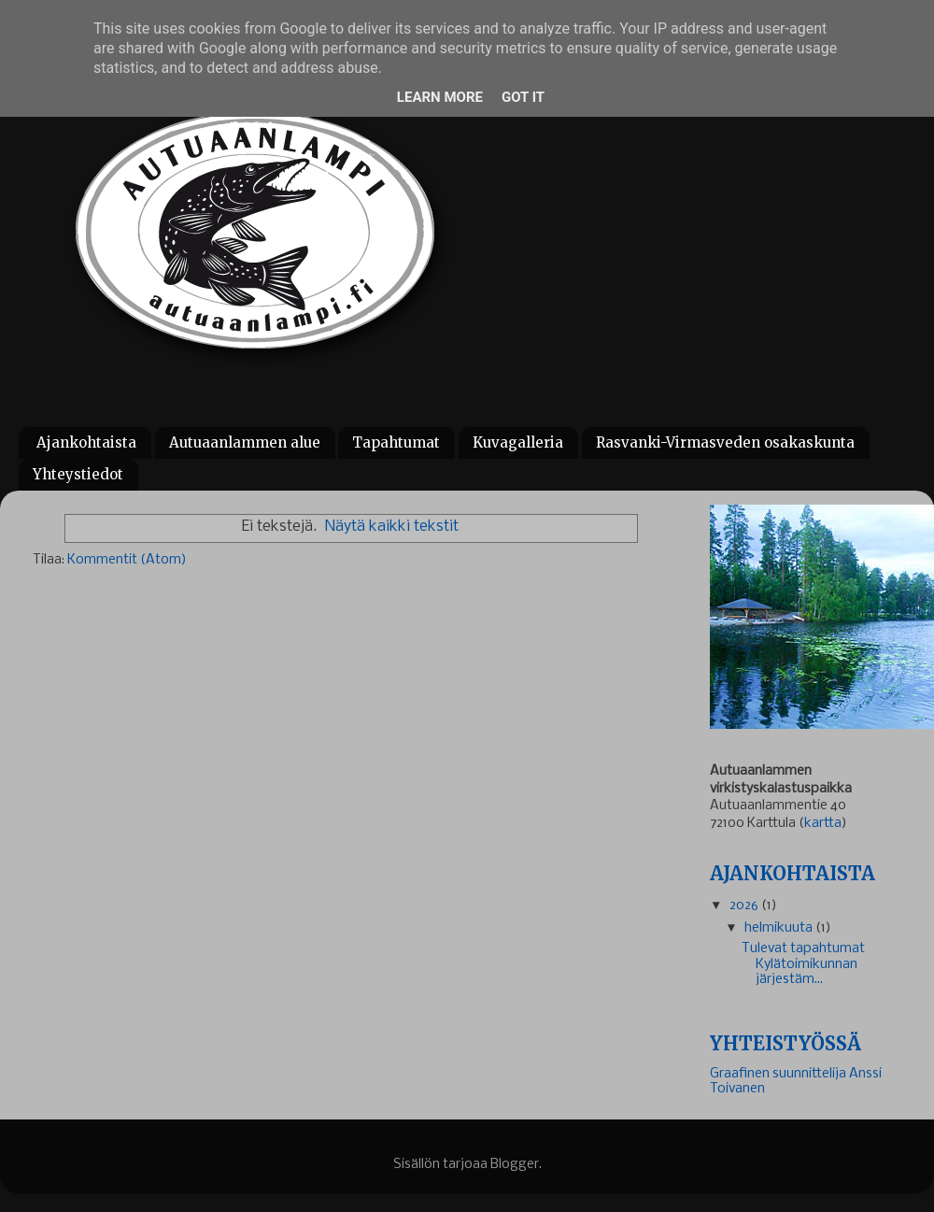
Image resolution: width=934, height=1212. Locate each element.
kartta (823, 824)
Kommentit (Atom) (127, 560)
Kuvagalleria (518, 442)
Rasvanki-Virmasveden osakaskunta (725, 442)
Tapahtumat (396, 442)
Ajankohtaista (86, 442)
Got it (523, 97)
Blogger (514, 1165)
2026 (745, 906)
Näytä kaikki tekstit (392, 527)
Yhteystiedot (78, 474)
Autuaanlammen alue (244, 442)
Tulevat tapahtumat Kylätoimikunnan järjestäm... (803, 964)
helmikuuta (779, 928)
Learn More (440, 97)
